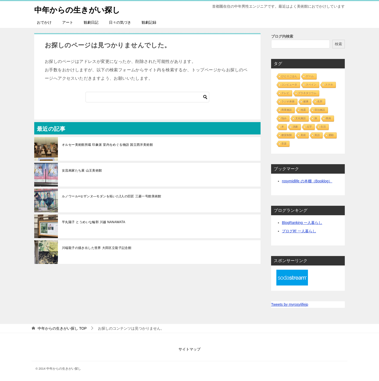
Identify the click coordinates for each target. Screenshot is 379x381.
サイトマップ (189, 349)
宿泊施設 (320, 109)
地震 (303, 109)
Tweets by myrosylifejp (289, 304)
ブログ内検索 (282, 36)
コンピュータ (289, 84)
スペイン (311, 84)
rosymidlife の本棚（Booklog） (307, 181)
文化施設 (300, 118)
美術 (303, 135)
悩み (284, 118)
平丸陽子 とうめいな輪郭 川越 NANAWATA (93, 222)
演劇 (295, 126)
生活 (323, 126)
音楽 (284, 143)
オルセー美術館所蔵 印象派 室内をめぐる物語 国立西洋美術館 (107, 145)
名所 (319, 101)
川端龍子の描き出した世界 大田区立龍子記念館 (96, 248)
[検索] (147, 97)
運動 (331, 135)
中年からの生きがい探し (78, 9)
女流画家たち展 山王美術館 (82, 170)
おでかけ (44, 22)
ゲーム (310, 76)
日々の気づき (120, 22)
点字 (309, 126)
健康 (305, 101)
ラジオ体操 (288, 101)
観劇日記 (91, 22)
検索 (338, 44)
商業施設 (286, 109)
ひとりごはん (289, 76)
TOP (62, 328)
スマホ (329, 84)
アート (67, 22)
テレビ (285, 93)
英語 (317, 135)
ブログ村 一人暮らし (299, 231)
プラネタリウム (307, 93)
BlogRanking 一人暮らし (302, 222)
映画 (328, 118)
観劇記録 (149, 22)
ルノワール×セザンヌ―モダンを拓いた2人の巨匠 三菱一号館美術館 (111, 196)
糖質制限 (286, 135)
